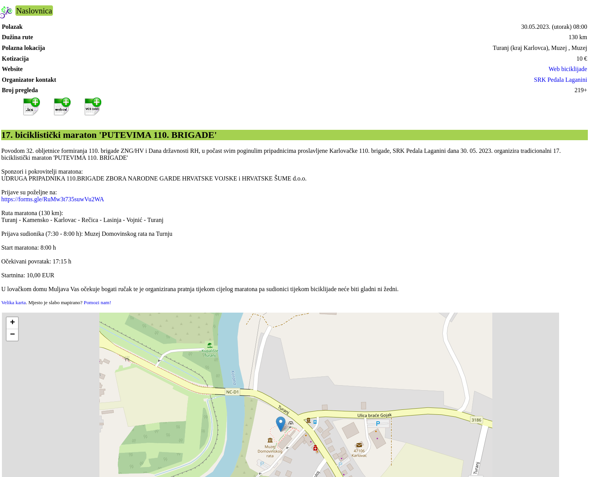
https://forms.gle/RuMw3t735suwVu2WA (52, 199)
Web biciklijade (568, 69)
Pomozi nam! (97, 302)
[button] (280, 424)
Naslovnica (34, 10)
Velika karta (13, 302)
